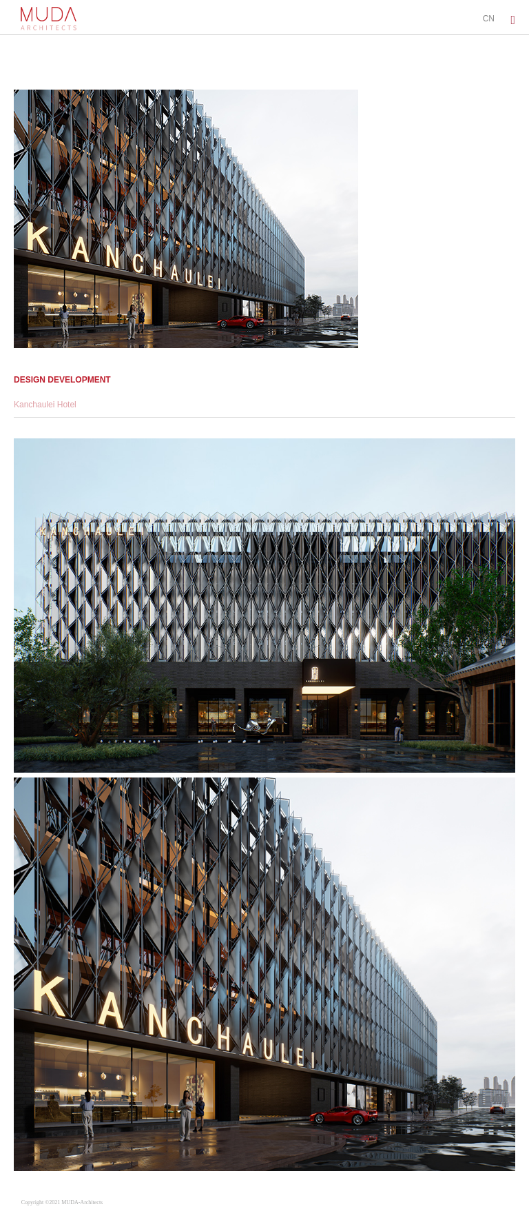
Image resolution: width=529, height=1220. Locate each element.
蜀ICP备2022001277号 (136, 1202)
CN (489, 18)
